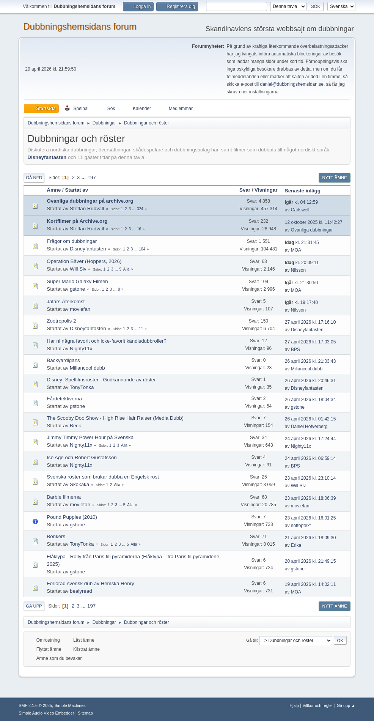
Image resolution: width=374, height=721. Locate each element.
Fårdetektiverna (64, 398)
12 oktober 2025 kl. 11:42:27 (314, 222)
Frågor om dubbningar (72, 241)
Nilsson (298, 270)
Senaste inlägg (306, 191)
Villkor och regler (318, 705)
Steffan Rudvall (87, 208)
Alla (126, 269)
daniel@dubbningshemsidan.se (291, 84)
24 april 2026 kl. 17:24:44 (310, 438)
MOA (296, 250)
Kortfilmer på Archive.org (77, 221)
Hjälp (294, 705)
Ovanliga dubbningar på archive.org (90, 201)
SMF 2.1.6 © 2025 (35, 705)
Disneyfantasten (46, 157)
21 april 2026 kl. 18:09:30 (310, 537)
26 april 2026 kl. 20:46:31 (310, 380)
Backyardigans (63, 360)
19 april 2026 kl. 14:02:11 (310, 584)
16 (139, 229)
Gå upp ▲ (346, 705)
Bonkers (56, 536)
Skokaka (79, 484)
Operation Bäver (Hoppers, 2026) (84, 261)
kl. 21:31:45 (302, 242)
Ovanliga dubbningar (312, 230)
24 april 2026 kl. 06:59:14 (310, 458)
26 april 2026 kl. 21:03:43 (310, 361)
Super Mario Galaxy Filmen (77, 281)
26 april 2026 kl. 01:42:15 (310, 419)
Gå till (251, 640)
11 (141, 329)
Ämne (54, 190)
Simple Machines (70, 705)
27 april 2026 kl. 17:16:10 (310, 322)
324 (140, 209)
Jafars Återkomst (66, 301)
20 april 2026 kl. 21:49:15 (310, 561)
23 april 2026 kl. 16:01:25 (310, 518)
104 (142, 249)
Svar (244, 190)
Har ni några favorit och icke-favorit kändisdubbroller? (107, 341)
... (84, 177)
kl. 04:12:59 (301, 202)
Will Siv (78, 269)
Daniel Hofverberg (309, 426)
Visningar (266, 190)
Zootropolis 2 (61, 321)
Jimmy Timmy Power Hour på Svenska (90, 437)
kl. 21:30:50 (301, 282)
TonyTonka (82, 387)
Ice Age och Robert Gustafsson (81, 457)
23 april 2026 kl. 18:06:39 (310, 498)
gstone (77, 289)
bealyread (81, 591)
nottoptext (301, 525)
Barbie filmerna (64, 497)
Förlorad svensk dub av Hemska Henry (90, 583)
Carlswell (300, 210)
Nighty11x (81, 348)
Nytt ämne (334, 177)
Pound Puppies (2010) (72, 517)
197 (92, 177)
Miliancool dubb (87, 368)
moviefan (80, 309)
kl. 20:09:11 (302, 262)
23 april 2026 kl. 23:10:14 (310, 478)
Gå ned (34, 177)
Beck (75, 425)
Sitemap (85, 713)
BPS (295, 349)
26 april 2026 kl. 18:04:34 (310, 399)
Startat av (76, 190)
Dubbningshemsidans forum (80, 26)
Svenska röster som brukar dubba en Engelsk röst (103, 477)
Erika (296, 545)
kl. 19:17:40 (301, 302)
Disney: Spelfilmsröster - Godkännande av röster (101, 380)
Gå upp (34, 606)
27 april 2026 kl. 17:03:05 (310, 342)
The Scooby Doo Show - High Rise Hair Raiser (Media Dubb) (115, 418)
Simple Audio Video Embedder (46, 713)
